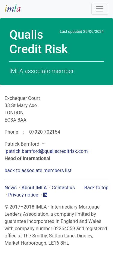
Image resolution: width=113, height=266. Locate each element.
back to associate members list (38, 170)
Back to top (96, 187)
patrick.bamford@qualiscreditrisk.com (47, 151)
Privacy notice (23, 195)
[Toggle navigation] (99, 9)
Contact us (63, 187)
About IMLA (34, 187)
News (11, 187)
